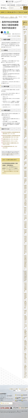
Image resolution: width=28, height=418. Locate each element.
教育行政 (25, 32)
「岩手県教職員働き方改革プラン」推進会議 (25, 334)
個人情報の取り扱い (18, 398)
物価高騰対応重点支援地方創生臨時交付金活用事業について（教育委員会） (25, 51)
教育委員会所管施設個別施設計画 (25, 174)
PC (18, 390)
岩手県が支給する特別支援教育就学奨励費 (25, 287)
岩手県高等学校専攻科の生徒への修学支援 (25, 249)
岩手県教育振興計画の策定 (25, 85)
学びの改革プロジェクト (25, 142)
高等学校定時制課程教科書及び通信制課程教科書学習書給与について (25, 262)
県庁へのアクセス (5, 403)
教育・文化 (25, 23)
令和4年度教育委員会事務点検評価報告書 (25, 133)
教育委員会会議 (25, 163)
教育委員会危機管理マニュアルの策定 (25, 188)
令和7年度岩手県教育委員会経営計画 (25, 123)
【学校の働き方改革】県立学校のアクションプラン (25, 358)
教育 (24, 26)
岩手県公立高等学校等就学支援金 (25, 225)
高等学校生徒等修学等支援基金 (25, 296)
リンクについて (24, 400)
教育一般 (25, 29)
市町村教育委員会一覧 (25, 181)
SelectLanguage (5, 8)
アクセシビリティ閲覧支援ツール (22, 5)
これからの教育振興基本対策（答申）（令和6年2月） (25, 107)
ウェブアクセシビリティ (25, 398)
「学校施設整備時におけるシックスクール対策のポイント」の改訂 (25, 371)
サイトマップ (4, 5)
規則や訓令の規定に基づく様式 (25, 210)
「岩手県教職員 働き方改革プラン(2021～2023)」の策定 (25, 321)
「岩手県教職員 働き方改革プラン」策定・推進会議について (25, 345)
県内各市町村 (24, 395)
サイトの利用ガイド (18, 400)
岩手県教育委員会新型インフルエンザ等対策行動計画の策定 (25, 199)
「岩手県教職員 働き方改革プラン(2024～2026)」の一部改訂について (25, 74)
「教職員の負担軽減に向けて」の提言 (25, 304)
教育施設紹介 (25, 168)
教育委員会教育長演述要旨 (25, 115)
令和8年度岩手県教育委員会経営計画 (25, 39)
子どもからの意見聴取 (25, 217)
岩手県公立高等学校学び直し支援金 (25, 239)
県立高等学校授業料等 (25, 231)
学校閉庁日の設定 (25, 311)
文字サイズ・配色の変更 (11, 5)
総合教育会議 (25, 147)
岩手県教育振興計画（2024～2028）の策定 (25, 95)
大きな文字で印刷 (15, 36)
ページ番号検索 (25, 7)
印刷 (8, 36)
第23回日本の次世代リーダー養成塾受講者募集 (25, 155)
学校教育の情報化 (25, 63)
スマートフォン (23, 390)
